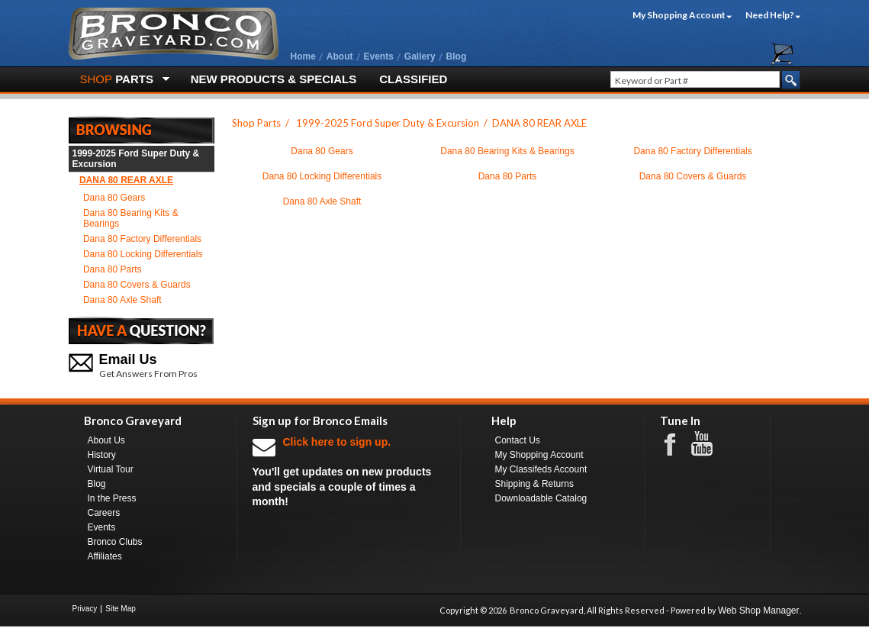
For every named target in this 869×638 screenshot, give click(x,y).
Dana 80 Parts (112, 269)
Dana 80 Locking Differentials (143, 254)
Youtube (709, 444)
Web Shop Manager (759, 610)
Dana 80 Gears (114, 197)
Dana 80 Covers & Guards (137, 284)
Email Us (128, 359)
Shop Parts (256, 123)
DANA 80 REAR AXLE (126, 180)
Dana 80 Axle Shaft (122, 300)
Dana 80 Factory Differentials (142, 239)
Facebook (677, 443)
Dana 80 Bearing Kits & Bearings (131, 218)
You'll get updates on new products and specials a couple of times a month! (349, 471)
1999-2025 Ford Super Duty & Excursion (136, 158)
